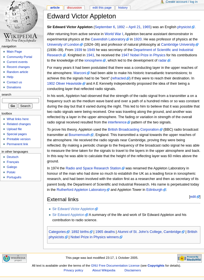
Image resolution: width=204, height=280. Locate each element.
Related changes (19, 124)
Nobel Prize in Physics (147, 55)
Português (14, 177)
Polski (11, 172)
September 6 (105, 27)
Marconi (80, 73)
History (123, 7)
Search (6, 94)
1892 (121, 27)
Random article (17, 72)
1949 (91, 50)
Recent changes (18, 67)
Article (55, 7)
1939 (78, 50)
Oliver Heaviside (68, 84)
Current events (17, 62)
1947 (125, 55)
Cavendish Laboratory (108, 39)
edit (193, 197)
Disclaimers (133, 270)
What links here (18, 119)
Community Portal (19, 57)
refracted (119, 78)
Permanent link (17, 144)
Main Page (14, 51)
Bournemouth (79, 135)
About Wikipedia (103, 270)
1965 (146, 27)
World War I (114, 34)
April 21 (134, 27)
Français (13, 162)
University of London (63, 45)
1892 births (80, 232)
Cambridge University (178, 45)
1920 (138, 39)
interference (117, 122)
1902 (51, 84)
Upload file (14, 129)
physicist (184, 27)
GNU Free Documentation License (115, 265)
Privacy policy (73, 270)
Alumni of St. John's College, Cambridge (149, 232)
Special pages (17, 134)
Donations (14, 87)
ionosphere (93, 60)
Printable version (18, 139)
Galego (12, 167)
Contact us (14, 82)
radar (162, 60)
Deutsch (12, 157)
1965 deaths (105, 232)
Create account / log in (182, 1)
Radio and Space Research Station (93, 168)
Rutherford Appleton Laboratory (81, 190)
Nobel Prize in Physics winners (95, 237)
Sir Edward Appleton (68, 215)
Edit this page (102, 7)
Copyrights (156, 265)
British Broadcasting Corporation (133, 130)
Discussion (74, 7)
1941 (90, 55)
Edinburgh (154, 190)
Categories (57, 232)
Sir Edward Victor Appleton (73, 209)
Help (10, 77)
